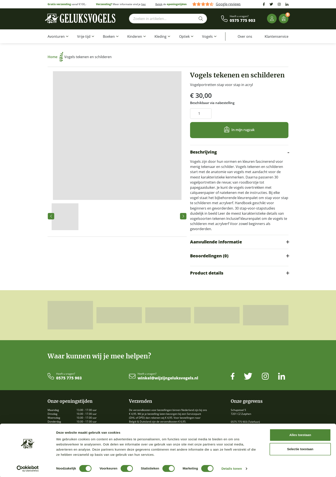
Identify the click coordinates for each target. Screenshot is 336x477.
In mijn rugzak (243, 129)
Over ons (245, 36)
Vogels (207, 36)
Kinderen (134, 36)
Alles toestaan (300, 435)
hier (143, 4)
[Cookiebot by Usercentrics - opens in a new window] (27, 468)
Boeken (109, 36)
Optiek (184, 36)
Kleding (160, 36)
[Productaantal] (201, 113)
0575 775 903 (242, 20)
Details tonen (231, 468)
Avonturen (56, 36)
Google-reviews (228, 4)
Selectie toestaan (300, 449)
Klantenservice (276, 36)
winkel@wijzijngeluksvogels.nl (168, 378)
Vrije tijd (83, 36)
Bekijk (158, 4)
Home (55, 56)
